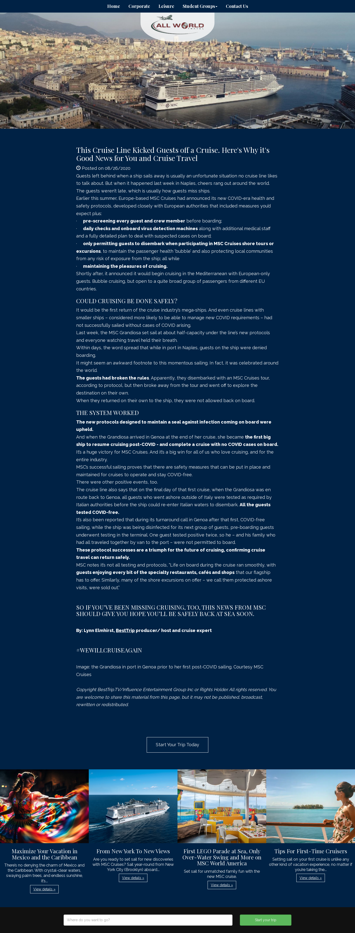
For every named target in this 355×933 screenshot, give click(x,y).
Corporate (139, 6)
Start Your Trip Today (177, 744)
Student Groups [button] (200, 6)
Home (113, 6)
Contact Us (237, 6)
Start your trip (265, 920)
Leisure (166, 6)
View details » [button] (44, 889)
